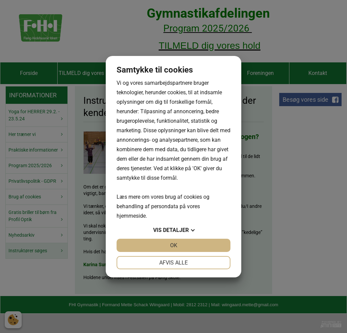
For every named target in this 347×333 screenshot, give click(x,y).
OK (173, 245)
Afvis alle (173, 262)
